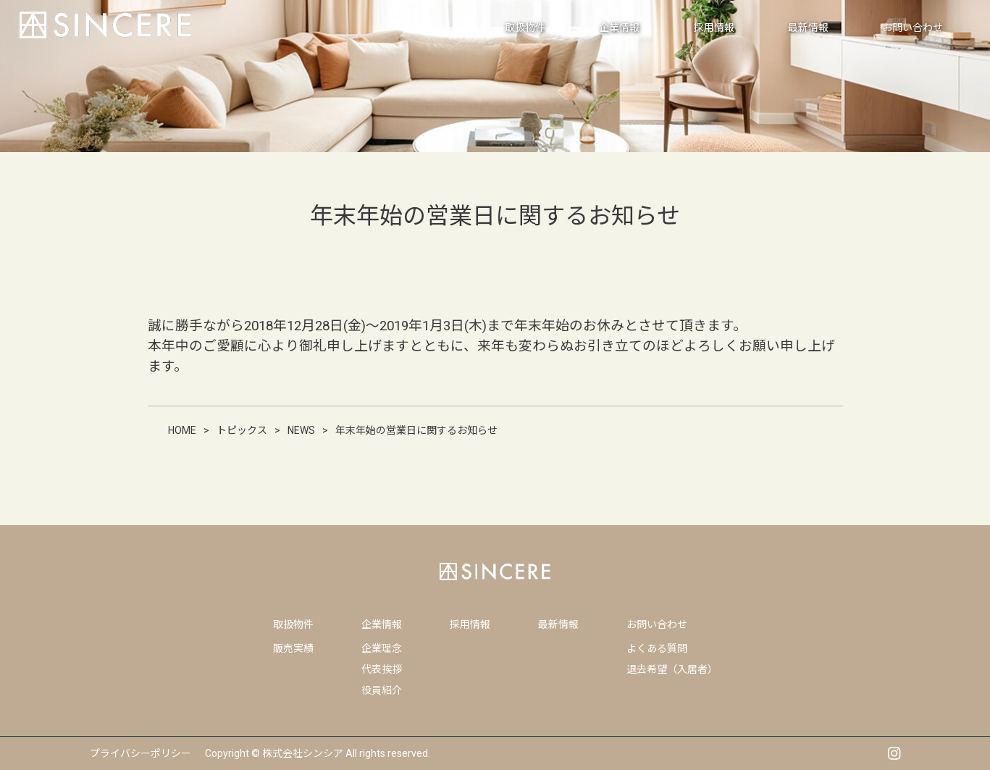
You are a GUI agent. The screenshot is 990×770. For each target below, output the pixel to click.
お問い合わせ (656, 624)
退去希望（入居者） (672, 669)
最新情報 (558, 624)
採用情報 (470, 624)
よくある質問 (656, 648)
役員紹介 (381, 690)
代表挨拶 (381, 669)
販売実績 (293, 648)
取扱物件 (293, 624)
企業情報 (381, 624)
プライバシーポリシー (140, 753)
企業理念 (381, 648)
